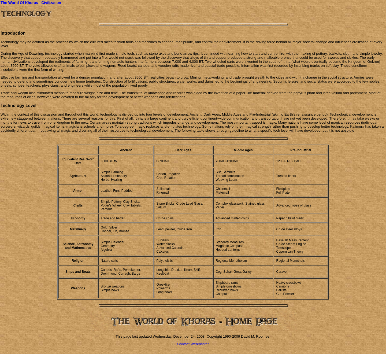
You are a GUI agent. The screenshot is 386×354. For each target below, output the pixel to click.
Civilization (51, 3)
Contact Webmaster (193, 344)
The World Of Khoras (19, 3)
